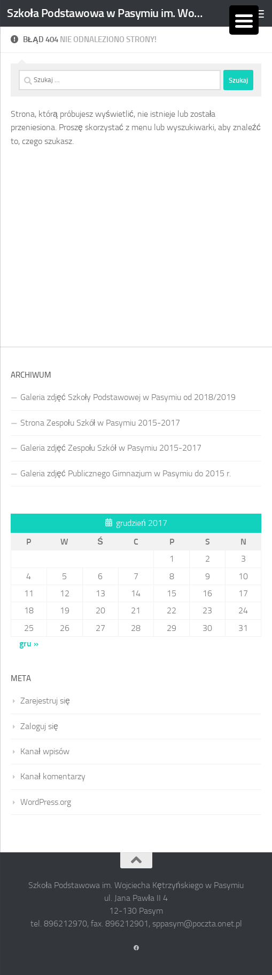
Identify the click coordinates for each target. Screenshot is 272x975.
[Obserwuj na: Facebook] (136, 948)
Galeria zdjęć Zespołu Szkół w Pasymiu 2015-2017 (110, 448)
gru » (28, 643)
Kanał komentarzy (53, 776)
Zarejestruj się (45, 701)
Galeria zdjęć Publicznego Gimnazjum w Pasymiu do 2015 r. (125, 473)
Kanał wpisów (44, 751)
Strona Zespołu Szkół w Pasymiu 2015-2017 (100, 423)
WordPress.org (45, 802)
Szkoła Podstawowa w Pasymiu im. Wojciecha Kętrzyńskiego (105, 13)
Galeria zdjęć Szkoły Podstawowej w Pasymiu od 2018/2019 (128, 397)
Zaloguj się (39, 726)
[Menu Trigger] (244, 20)
